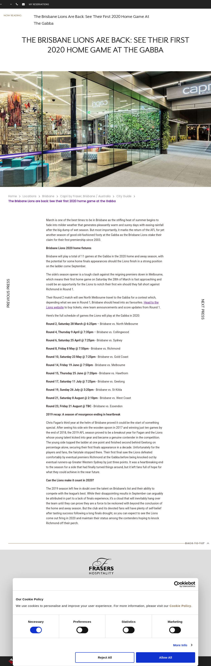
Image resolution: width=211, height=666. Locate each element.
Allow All (165, 657)
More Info (180, 645)
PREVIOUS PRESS (8, 293)
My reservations (39, 4)
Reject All (105, 657)
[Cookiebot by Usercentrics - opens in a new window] (177, 584)
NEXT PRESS (202, 309)
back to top (197, 543)
